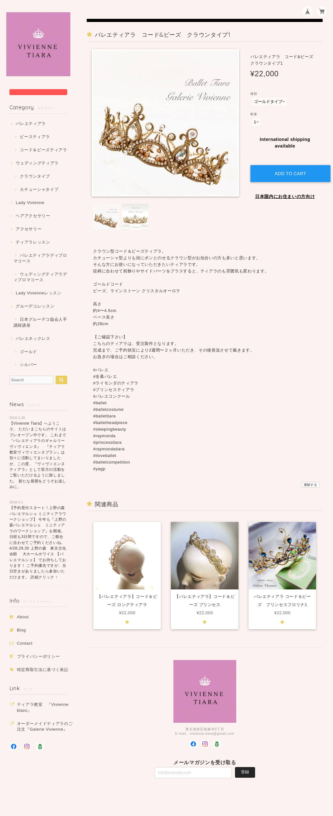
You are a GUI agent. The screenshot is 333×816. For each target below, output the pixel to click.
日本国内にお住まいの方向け (285, 190)
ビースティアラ (35, 136)
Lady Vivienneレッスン (38, 293)
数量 (253, 114)
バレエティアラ (31, 123)
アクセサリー (28, 229)
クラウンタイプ (35, 176)
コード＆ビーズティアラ (43, 150)
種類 (253, 93)
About (23, 617)
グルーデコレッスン (35, 306)
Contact (25, 643)
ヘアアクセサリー (33, 215)
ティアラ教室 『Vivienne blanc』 (43, 707)
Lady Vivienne (30, 202)
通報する (310, 484)
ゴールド (28, 351)
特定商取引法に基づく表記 (42, 669)
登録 (245, 772)
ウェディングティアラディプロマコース (40, 277)
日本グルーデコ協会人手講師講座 (40, 322)
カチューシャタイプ (39, 189)
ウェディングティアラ (37, 163)
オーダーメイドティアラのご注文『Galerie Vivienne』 (45, 726)
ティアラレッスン (33, 242)
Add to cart (288, 167)
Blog (21, 630)
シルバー (28, 364)
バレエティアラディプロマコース (40, 258)
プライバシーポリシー (38, 656)
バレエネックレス (33, 338)
